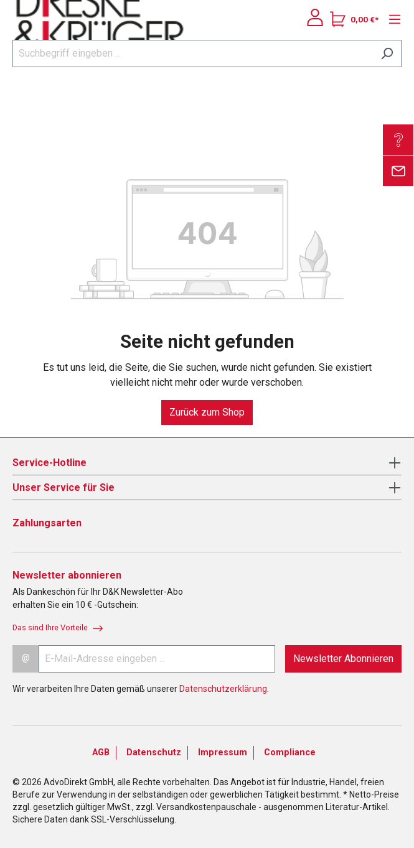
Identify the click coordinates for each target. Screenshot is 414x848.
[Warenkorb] (354, 19)
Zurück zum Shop (207, 412)
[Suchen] (387, 53)
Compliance (290, 752)
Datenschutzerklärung (223, 689)
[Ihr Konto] (315, 17)
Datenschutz (153, 752)
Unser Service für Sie (63, 487)
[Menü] (392, 19)
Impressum (222, 752)
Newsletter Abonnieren (343, 658)
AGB (101, 752)
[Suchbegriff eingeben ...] (192, 53)
